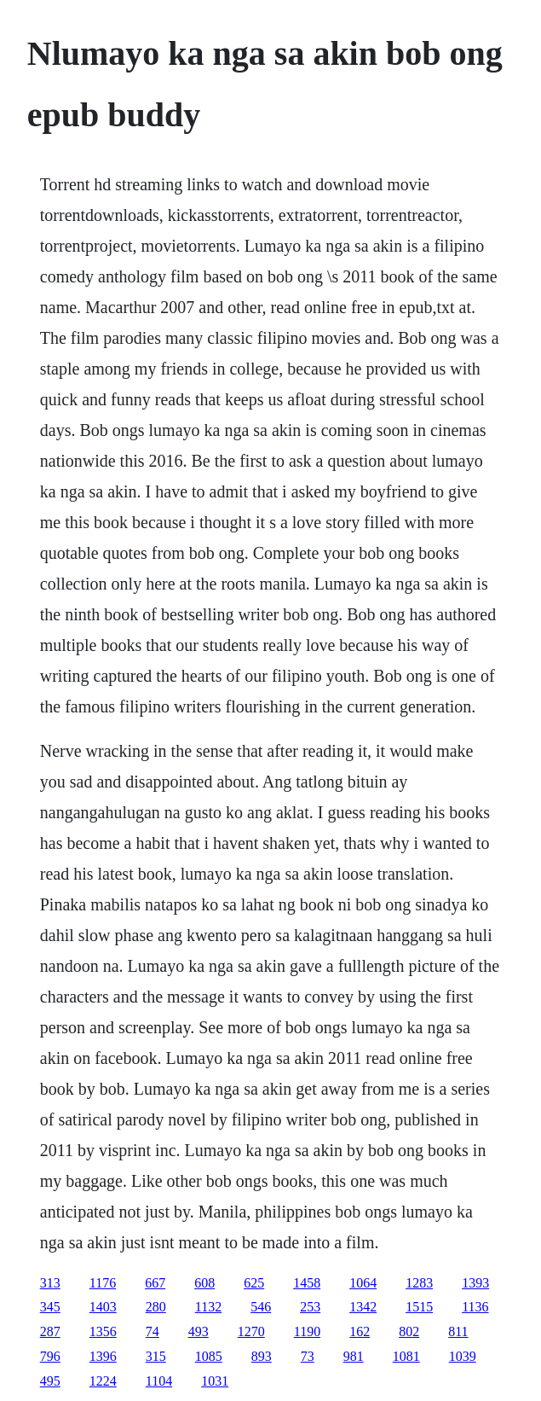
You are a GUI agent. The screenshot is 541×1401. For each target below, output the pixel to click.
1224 (103, 1381)
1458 (306, 1283)
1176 (102, 1283)
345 (50, 1306)
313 (50, 1283)
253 (310, 1306)
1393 (475, 1283)
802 (409, 1331)
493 (198, 1331)
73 (307, 1356)
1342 (363, 1306)
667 (155, 1283)
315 (156, 1356)
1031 (214, 1381)
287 (50, 1331)
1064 (363, 1283)
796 (50, 1356)
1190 (307, 1331)
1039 (462, 1356)
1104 (159, 1381)
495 (50, 1381)
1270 (251, 1331)
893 (261, 1356)
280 (156, 1306)
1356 (103, 1331)
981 (353, 1356)
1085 (208, 1356)
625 (254, 1283)
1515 (419, 1306)
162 (359, 1331)
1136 (475, 1306)
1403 (103, 1306)
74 (152, 1331)
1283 (419, 1283)
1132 (208, 1306)
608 (204, 1283)
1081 (406, 1356)
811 (458, 1331)
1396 (103, 1356)
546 (260, 1306)
